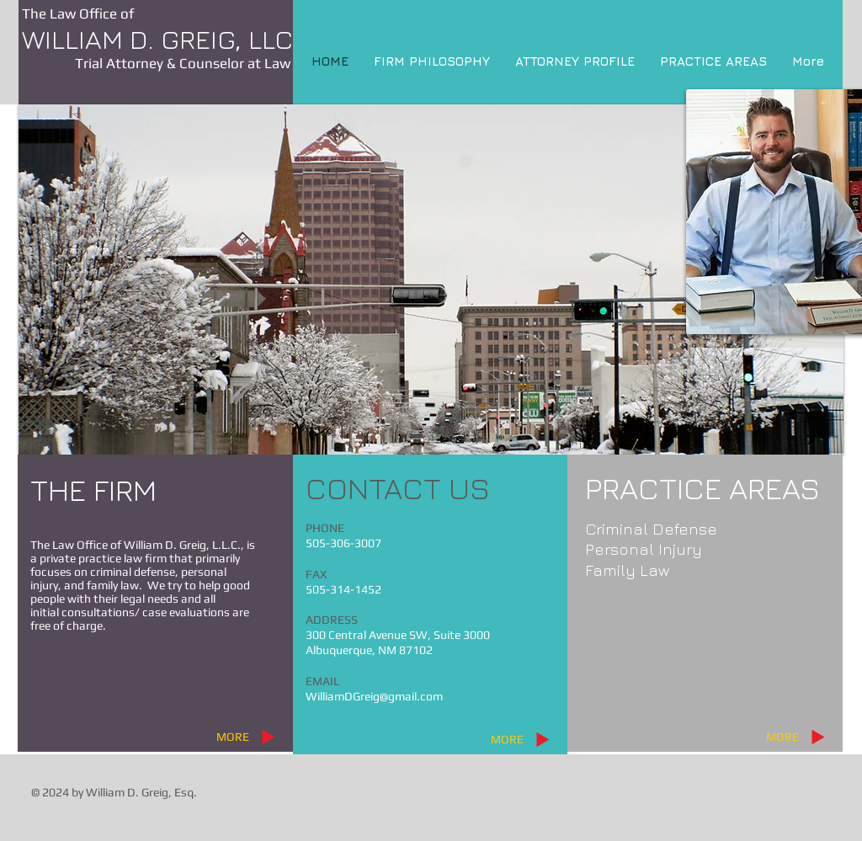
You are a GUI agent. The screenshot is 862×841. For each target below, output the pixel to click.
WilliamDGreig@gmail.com (374, 696)
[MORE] (232, 736)
